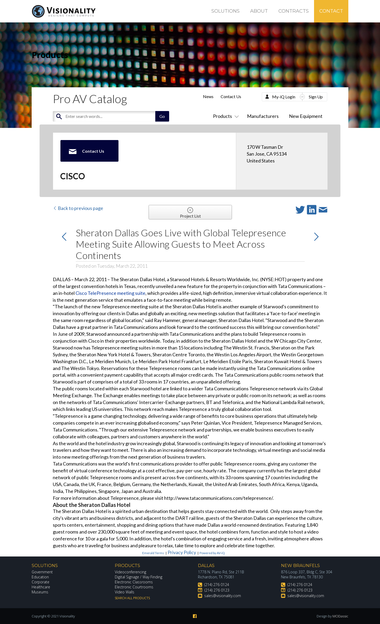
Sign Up (316, 96)
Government (42, 571)
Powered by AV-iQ (212, 553)
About (259, 11)
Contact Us (231, 96)
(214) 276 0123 (217, 590)
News (208, 96)
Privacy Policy (182, 552)
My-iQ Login (283, 96)
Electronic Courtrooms (134, 586)
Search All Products (132, 598)
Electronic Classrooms (134, 581)
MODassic (340, 616)
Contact (331, 11)
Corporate (40, 581)
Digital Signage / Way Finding (138, 576)
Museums (40, 591)
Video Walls (124, 591)
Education (40, 576)
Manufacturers (263, 116)
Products (225, 116)
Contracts (293, 11)
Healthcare (41, 586)
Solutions (225, 11)
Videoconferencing (130, 571)
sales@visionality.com (222, 595)
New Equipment (305, 116)
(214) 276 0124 (216, 584)
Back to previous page (78, 208)
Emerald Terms (153, 553)
